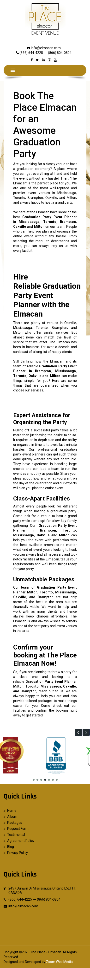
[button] (78, 732)
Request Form (18, 829)
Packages (14, 823)
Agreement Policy (20, 841)
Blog (10, 847)
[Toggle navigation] (12, 70)
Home (11, 810)
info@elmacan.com (46, 48)
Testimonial (16, 835)
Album (12, 817)
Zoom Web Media (59, 962)
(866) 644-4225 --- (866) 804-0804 (45, 53)
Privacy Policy (17, 853)
